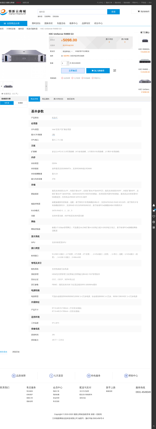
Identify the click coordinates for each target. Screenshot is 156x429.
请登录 (18, 3)
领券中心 (73, 23)
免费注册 (26, 3)
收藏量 (20, 103)
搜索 (113, 12)
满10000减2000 (68, 45)
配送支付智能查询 (86, 394)
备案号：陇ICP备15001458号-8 (91, 418)
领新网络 (66, 56)
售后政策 (30, 391)
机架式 (54, 118)
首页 (2, 29)
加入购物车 (98, 71)
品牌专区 (86, 23)
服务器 (40, 16)
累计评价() (58, 99)
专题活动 (61, 23)
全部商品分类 (12, 23)
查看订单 (30, 398)
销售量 (7, 103)
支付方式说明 (84, 391)
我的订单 (109, 3)
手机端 (143, 3)
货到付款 (83, 398)
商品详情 (34, 99)
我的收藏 (127, 3)
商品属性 (45, 99)
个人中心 (100, 3)
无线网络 (47, 16)
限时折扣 (36, 23)
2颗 (53, 135)
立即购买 (73, 71)
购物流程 (109, 391)
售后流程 (56, 401)
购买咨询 (70, 99)
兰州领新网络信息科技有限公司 (65, 418)
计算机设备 (11, 29)
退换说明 (30, 401)
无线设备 (56, 16)
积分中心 (98, 23)
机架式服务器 (32, 29)
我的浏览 (118, 3)
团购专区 (48, 23)
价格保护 (30, 394)
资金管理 (56, 398)
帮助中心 (135, 3)
